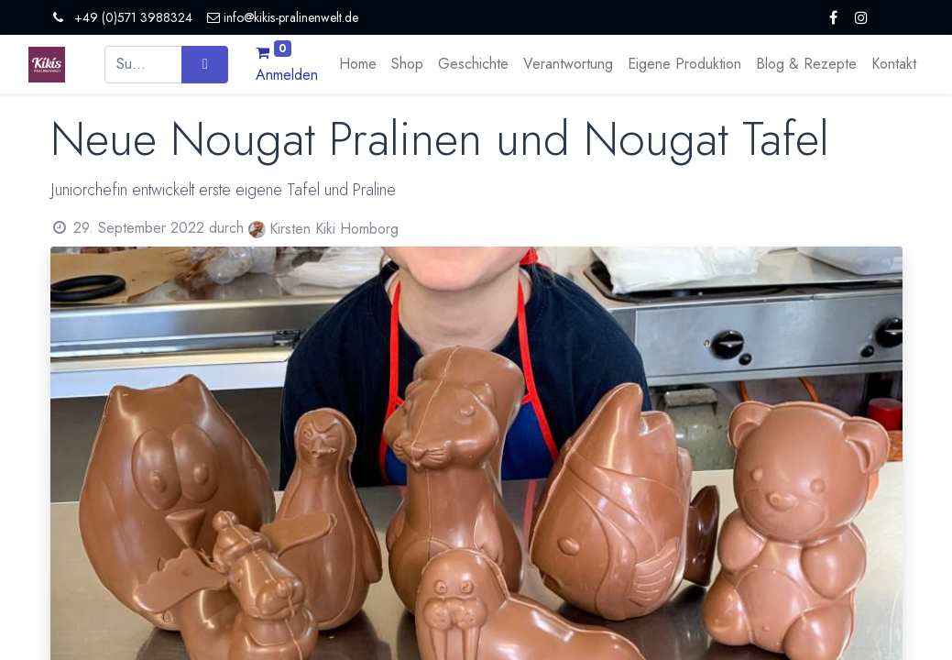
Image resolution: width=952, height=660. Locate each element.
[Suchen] (204, 64)
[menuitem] (358, 64)
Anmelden (287, 74)
